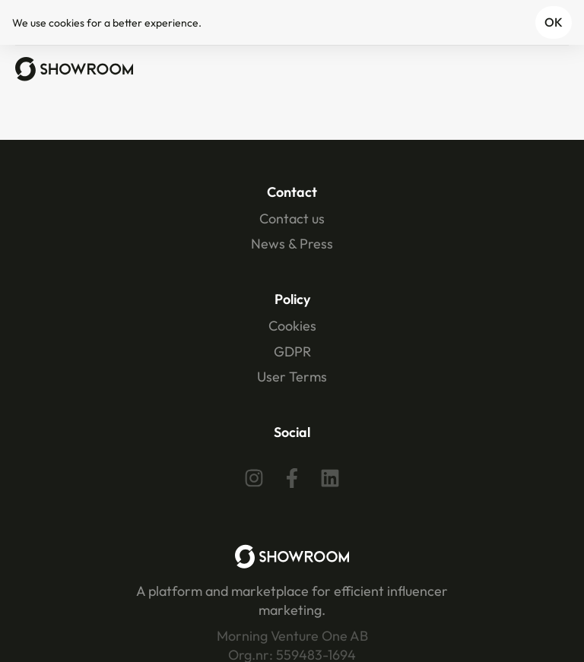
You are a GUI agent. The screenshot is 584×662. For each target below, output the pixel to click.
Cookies (292, 325)
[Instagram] (254, 478)
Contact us (292, 218)
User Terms (292, 376)
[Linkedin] (330, 478)
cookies (66, 23)
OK (553, 22)
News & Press (292, 243)
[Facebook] (292, 478)
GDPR (292, 351)
